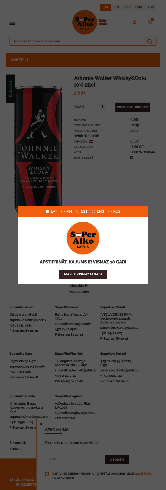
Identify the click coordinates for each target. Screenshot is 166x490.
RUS (114, 211)
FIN (66, 211)
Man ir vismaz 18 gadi (83, 274)
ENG (98, 211)
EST (82, 211)
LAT (51, 211)
